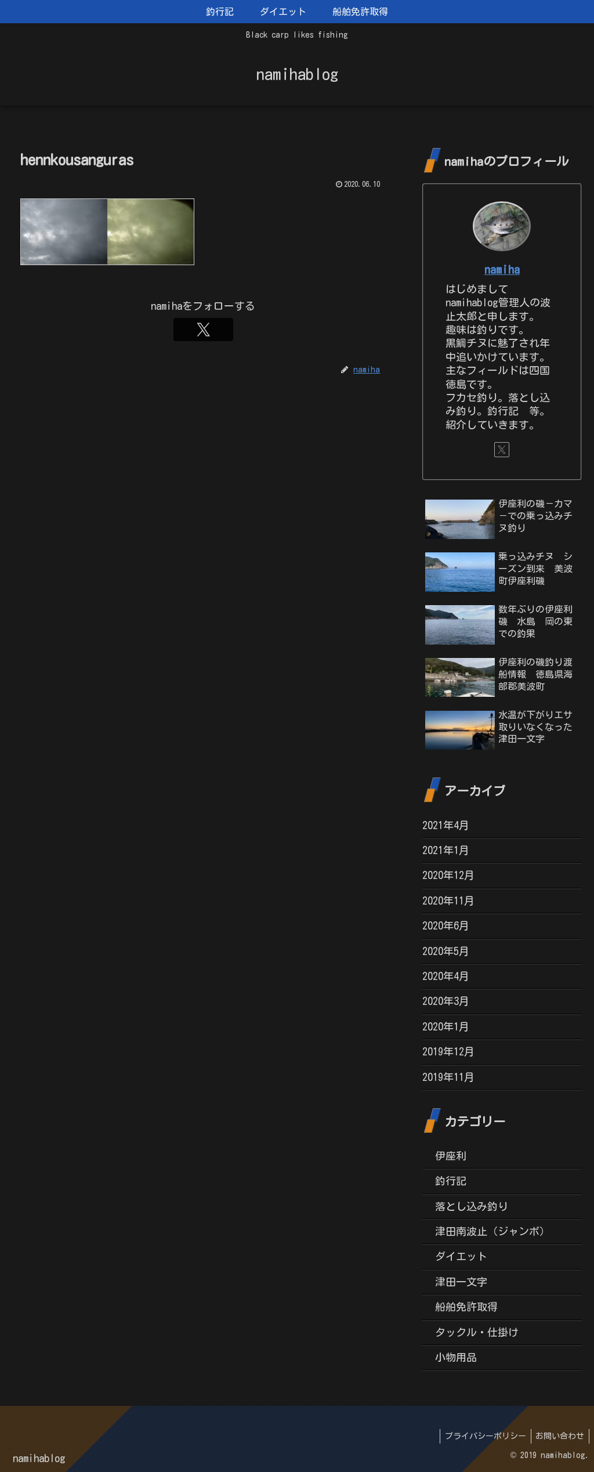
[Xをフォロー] (203, 329)
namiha (502, 269)
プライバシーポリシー (481, 1436)
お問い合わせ (558, 1436)
